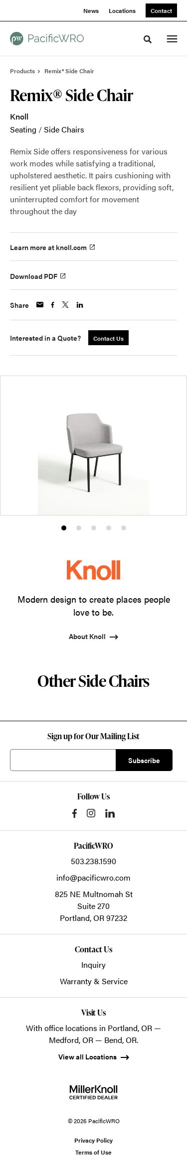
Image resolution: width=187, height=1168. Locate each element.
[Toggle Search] (148, 39)
